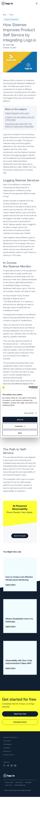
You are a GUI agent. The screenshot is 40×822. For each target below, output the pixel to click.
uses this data (20, 155)
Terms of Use (19, 782)
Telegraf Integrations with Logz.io (17, 113)
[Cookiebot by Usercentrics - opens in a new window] (29, 387)
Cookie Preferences (19, 785)
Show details (29, 413)
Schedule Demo (20, 722)
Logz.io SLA (8, 785)
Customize (20, 426)
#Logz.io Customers (11, 19)
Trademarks (28, 782)
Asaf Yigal (10, 45)
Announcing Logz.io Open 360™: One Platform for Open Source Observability (19, 125)
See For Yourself (19, 536)
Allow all (20, 419)
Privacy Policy (9, 782)
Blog (4, 14)
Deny (20, 433)
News (11, 14)
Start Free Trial (20, 714)
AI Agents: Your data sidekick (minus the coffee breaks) (19, 118)
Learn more (10, 585)
